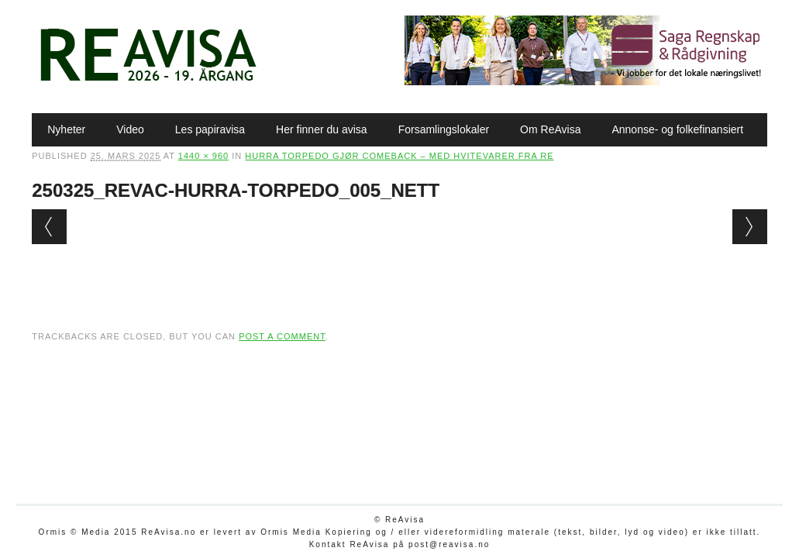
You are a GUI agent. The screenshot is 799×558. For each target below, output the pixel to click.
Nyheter (66, 129)
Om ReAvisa (550, 129)
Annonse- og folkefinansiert (677, 129)
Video (130, 129)
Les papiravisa (210, 129)
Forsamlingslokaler (443, 129)
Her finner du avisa (321, 129)
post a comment (282, 336)
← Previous (49, 226)
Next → (749, 226)
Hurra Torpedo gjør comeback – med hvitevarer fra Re (399, 155)
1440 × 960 (203, 155)
